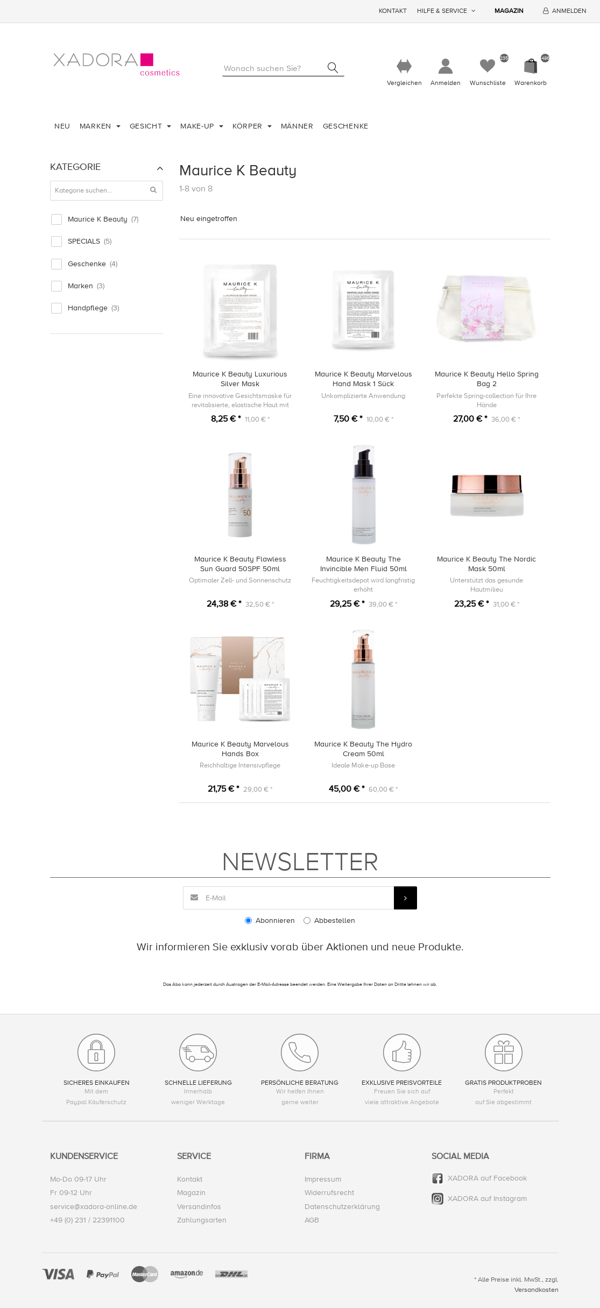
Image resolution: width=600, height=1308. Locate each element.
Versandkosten (536, 1289)
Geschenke (346, 126)
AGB (312, 1220)
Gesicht (147, 126)
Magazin (509, 11)
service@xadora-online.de (93, 1206)
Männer (297, 126)
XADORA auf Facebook (487, 1178)
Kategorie (75, 167)
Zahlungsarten (202, 1220)
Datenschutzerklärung (342, 1206)
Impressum (323, 1179)
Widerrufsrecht (329, 1193)
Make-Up (198, 126)
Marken (97, 126)
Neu (62, 126)
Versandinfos (199, 1206)
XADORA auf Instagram (487, 1199)
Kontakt (393, 11)
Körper (248, 126)
